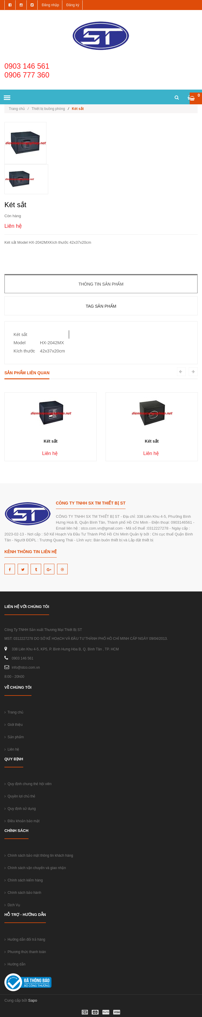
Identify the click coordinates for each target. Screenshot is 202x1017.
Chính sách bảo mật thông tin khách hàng (38, 855)
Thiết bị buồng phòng (48, 109)
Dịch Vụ (12, 905)
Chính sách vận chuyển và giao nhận (35, 868)
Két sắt (51, 441)
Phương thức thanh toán (25, 952)
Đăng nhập (50, 5)
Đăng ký (72, 5)
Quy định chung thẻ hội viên (27, 784)
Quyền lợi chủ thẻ (19, 796)
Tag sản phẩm (101, 306)
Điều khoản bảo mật (21, 821)
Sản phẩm (14, 737)
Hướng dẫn (14, 964)
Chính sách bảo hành (22, 893)
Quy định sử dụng (20, 809)
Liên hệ (11, 749)
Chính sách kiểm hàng (23, 880)
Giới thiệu (13, 725)
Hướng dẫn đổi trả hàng (24, 939)
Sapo (32, 1000)
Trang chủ (19, 109)
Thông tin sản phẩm (101, 284)
